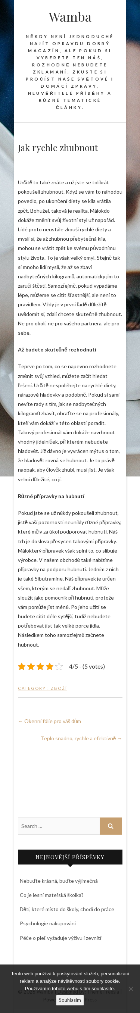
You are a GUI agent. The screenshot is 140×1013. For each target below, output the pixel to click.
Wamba (70, 16)
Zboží (59, 688)
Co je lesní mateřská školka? (52, 895)
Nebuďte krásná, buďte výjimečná (59, 881)
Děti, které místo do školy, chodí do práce (67, 909)
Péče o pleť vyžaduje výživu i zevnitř (61, 938)
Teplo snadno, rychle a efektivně (81, 738)
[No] (130, 988)
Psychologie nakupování (48, 923)
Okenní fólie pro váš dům (49, 721)
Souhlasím (70, 1000)
